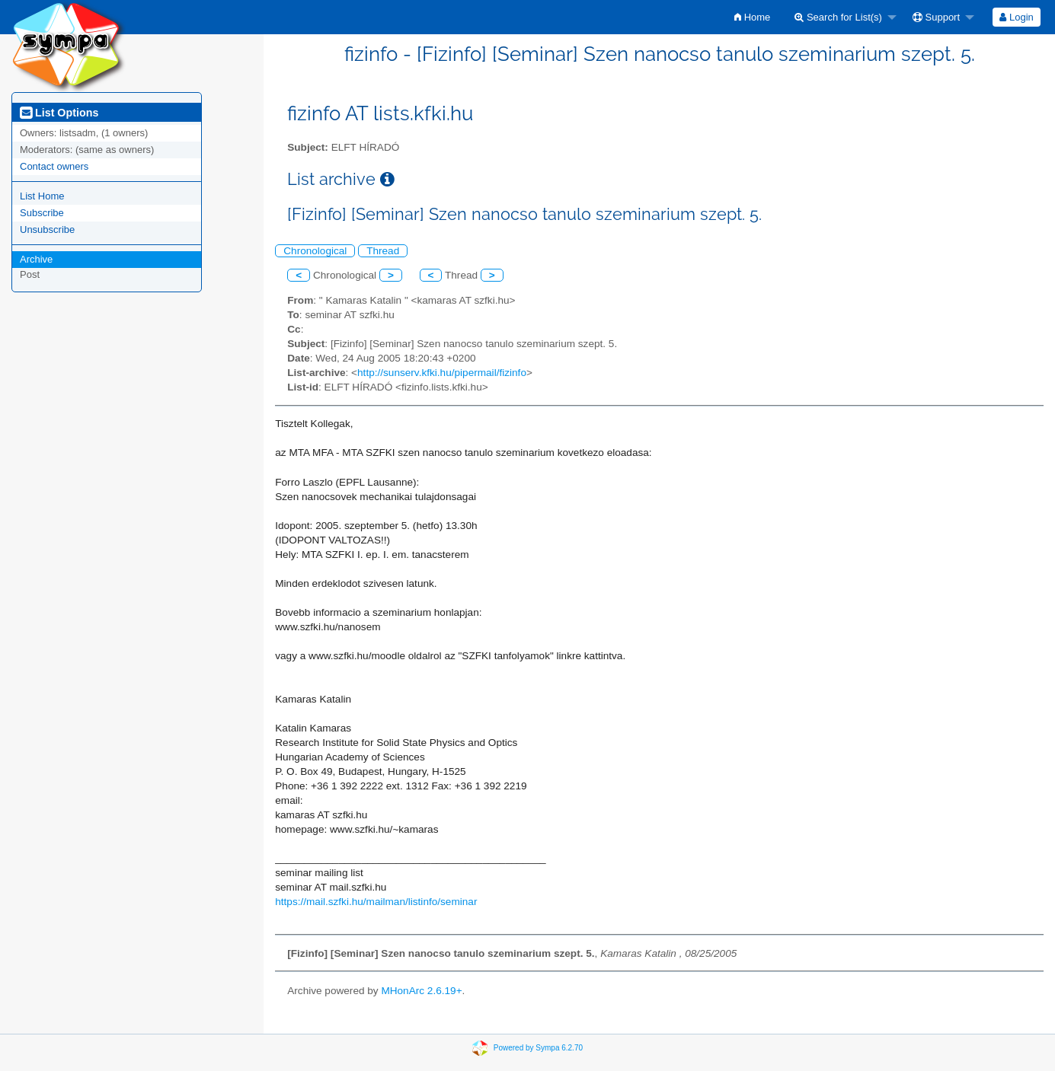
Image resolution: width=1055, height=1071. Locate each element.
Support (936, 17)
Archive (36, 259)
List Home (42, 196)
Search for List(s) (838, 17)
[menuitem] (752, 17)
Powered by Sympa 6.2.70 (538, 1048)
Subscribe (42, 212)
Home (752, 17)
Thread (382, 251)
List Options (59, 113)
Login (1016, 17)
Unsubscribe (47, 229)
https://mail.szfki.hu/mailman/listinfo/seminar (376, 901)
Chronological (315, 251)
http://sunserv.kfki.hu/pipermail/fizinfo (441, 372)
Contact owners (54, 166)
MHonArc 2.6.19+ (421, 990)
